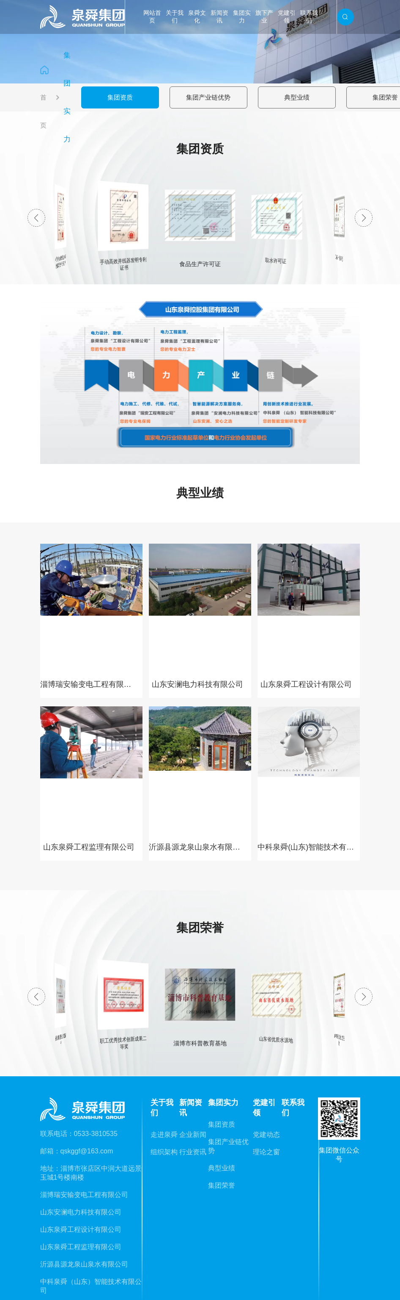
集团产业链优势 (208, 97)
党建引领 (287, 16)
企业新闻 (192, 1134)
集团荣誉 (385, 97)
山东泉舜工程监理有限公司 (80, 1246)
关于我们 (175, 16)
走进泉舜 (164, 1134)
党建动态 (266, 1134)
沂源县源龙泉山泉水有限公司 (84, 1264)
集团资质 (120, 97)
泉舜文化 (197, 16)
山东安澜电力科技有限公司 (80, 1212)
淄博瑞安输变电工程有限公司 (84, 1194)
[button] (364, 218)
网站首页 (152, 16)
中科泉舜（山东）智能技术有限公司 (91, 1286)
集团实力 (242, 16)
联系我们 (309, 16)
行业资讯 (192, 1152)
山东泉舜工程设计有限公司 (80, 1229)
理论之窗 (266, 1152)
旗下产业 (264, 16)
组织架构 (164, 1152)
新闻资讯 (219, 16)
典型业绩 (297, 97)
